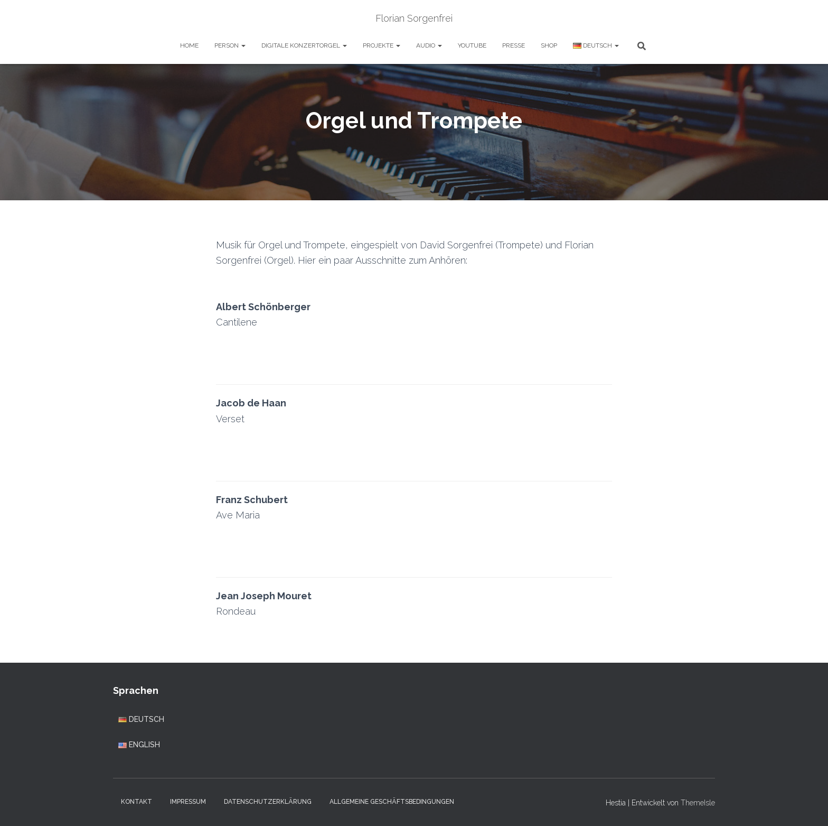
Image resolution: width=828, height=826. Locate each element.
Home (189, 45)
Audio (429, 45)
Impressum (188, 801)
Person (230, 45)
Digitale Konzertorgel (304, 45)
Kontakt (136, 801)
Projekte (381, 45)
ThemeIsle (698, 803)
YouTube (472, 45)
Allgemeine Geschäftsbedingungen (392, 801)
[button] (243, 45)
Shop (549, 45)
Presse (513, 45)
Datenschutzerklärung (268, 801)
